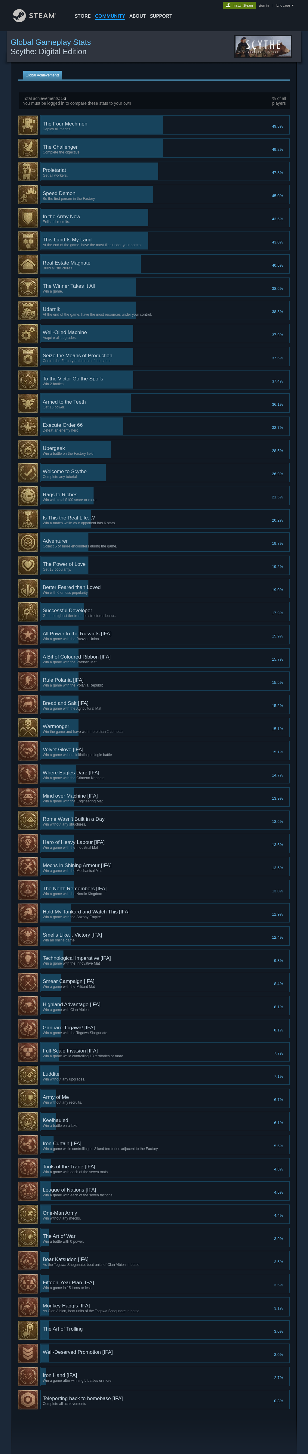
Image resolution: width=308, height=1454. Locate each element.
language (283, 5)
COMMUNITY (110, 16)
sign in (264, 5)
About (137, 16)
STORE (83, 16)
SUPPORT (161, 16)
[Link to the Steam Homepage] (39, 20)
